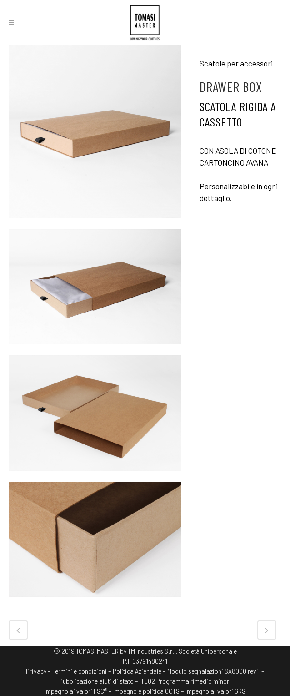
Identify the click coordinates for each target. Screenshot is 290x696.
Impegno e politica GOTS (146, 690)
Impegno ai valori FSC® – (79, 690)
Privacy (36, 670)
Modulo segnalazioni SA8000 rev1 (213, 670)
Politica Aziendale (137, 670)
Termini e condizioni (79, 670)
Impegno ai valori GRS (215, 690)
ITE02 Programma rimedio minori (185, 680)
